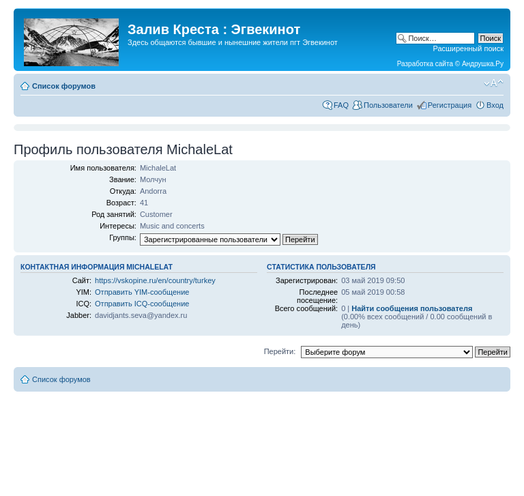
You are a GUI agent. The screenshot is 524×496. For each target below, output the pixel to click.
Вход (495, 105)
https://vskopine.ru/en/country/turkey (155, 280)
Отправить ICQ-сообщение (142, 304)
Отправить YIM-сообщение (142, 292)
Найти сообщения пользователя (411, 308)
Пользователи (388, 105)
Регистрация (449, 105)
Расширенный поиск (468, 48)
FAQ (341, 105)
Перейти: (280, 351)
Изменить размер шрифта (494, 83)
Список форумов (64, 86)
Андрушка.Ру (483, 64)
